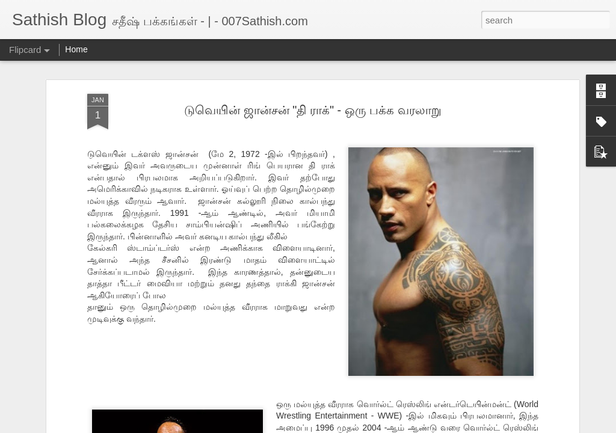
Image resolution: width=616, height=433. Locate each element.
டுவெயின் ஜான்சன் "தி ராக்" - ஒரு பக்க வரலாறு (313, 107)
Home (76, 49)
